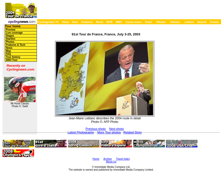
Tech (74, 22)
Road (99, 22)
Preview (10, 29)
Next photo (116, 129)
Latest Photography (81, 132)
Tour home (12, 26)
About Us (111, 161)
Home (95, 158)
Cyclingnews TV (48, 22)
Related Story (132, 132)
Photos (161, 22)
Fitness (175, 22)
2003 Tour (12, 60)
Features (87, 22)
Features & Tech (15, 44)
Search (202, 22)
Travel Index (123, 158)
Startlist (10, 38)
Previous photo (96, 129)
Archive (107, 158)
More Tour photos (109, 132)
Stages (10, 35)
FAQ (8, 54)
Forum (214, 22)
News (65, 22)
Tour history (13, 57)
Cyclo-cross (133, 22)
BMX (119, 22)
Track (148, 22)
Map (8, 51)
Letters (189, 22)
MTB (110, 22)
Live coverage (14, 32)
